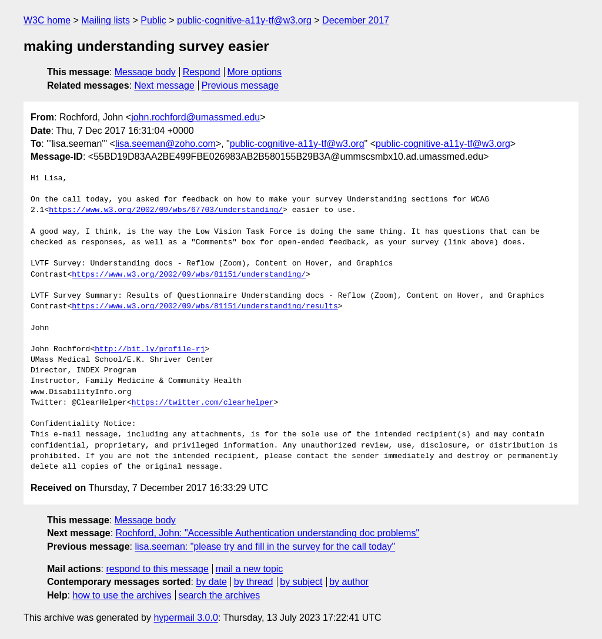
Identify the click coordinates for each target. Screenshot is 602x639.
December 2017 (355, 20)
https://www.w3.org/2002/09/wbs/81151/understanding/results (204, 306)
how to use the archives (122, 595)
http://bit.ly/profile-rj (150, 349)
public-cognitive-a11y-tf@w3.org (244, 20)
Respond (201, 72)
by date (211, 582)
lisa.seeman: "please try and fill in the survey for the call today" (265, 546)
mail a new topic (249, 569)
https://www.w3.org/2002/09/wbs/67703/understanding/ (166, 210)
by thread (253, 582)
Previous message (240, 85)
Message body (145, 72)
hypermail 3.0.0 (185, 618)
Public (153, 20)
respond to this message (157, 569)
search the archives (219, 595)
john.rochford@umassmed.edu (195, 117)
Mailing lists (105, 20)
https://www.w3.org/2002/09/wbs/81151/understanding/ (189, 275)
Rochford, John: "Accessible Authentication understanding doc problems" (268, 533)
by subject (301, 582)
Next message (165, 85)
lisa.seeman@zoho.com (165, 144)
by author (349, 582)
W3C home (47, 20)
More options (255, 72)
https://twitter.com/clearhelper (203, 403)
